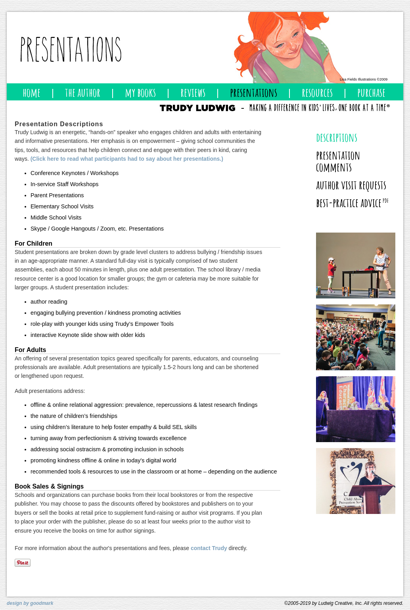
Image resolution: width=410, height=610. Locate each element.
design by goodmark (30, 603)
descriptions (336, 137)
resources (317, 92)
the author (82, 92)
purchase (371, 92)
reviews (192, 92)
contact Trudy (209, 548)
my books (140, 92)
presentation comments (338, 161)
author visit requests (351, 184)
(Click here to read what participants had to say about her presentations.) (127, 159)
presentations (253, 92)
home (31, 92)
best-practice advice (352, 202)
